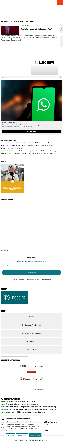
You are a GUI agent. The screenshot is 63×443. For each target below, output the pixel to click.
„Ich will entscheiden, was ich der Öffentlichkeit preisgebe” (27, 145)
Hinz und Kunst (31, 350)
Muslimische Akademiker (31, 325)
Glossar (31, 317)
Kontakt (17, 440)
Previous (20, 377)
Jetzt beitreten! (31, 131)
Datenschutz (45, 440)
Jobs (27, 440)
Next (41, 377)
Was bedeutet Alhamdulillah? (13, 148)
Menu (60, 2)
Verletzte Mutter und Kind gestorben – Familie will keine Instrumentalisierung (28, 407)
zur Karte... (5, 250)
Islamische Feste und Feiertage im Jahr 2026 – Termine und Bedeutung (28, 143)
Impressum (22, 440)
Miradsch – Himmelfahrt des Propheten (18, 401)
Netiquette (31, 440)
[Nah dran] (42, 416)
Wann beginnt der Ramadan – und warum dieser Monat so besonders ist (28, 153)
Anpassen (11, 435)
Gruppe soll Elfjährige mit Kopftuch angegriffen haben (23, 412)
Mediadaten (38, 440)
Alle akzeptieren (35, 435)
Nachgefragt (31, 341)
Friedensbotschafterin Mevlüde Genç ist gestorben (20, 404)
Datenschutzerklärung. (45, 279)
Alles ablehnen (22, 435)
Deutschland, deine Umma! (31, 333)
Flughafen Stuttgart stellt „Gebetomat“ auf (36, 29)
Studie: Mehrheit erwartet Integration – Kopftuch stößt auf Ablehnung (28, 151)
